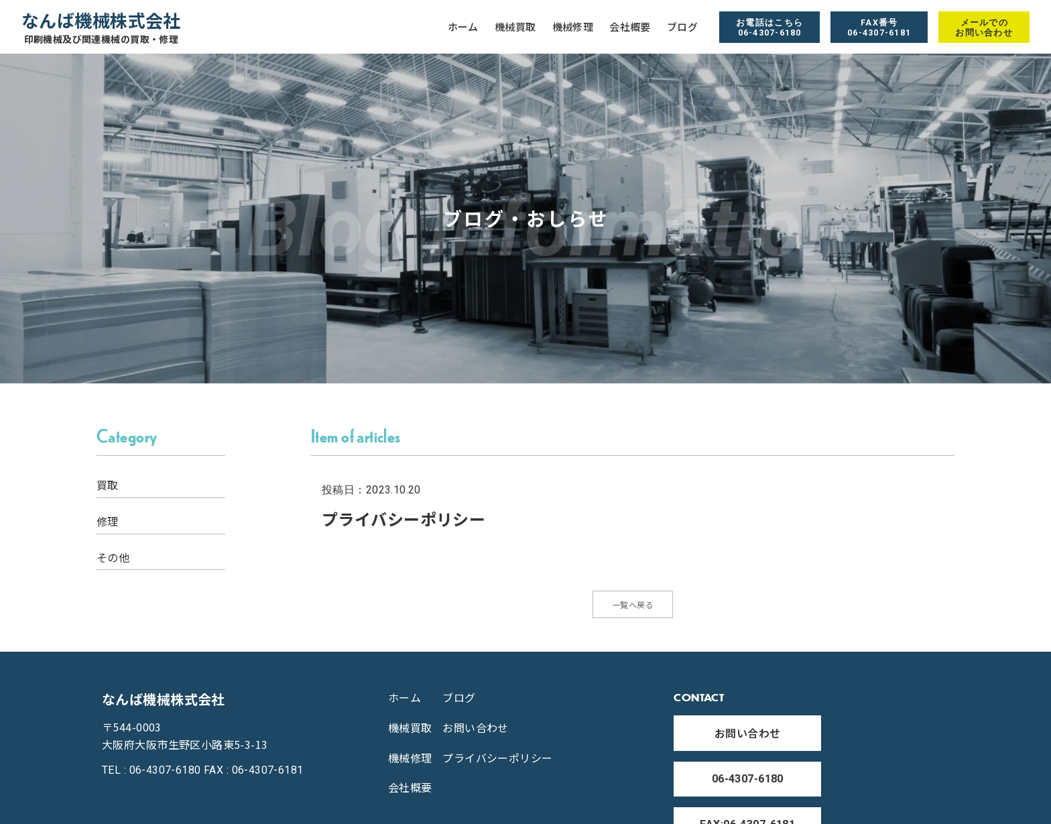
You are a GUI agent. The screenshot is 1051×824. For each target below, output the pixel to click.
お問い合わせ (475, 733)
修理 (108, 521)
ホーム (463, 27)
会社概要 (630, 27)
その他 (113, 557)
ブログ (682, 27)
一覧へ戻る (633, 607)
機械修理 (573, 27)
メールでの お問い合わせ (984, 27)
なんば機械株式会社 (101, 27)
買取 (108, 485)
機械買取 (515, 27)
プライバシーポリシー (497, 764)
